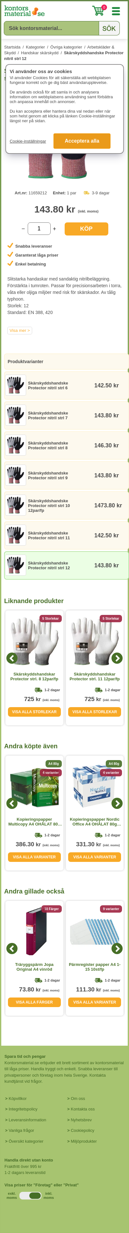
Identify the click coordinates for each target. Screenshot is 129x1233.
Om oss (78, 1098)
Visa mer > (20, 330)
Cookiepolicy (82, 1130)
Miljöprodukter (84, 1141)
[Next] (117, 658)
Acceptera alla (82, 141)
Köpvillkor (17, 1098)
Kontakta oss (83, 1109)
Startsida (12, 47)
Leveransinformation (27, 1119)
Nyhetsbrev (81, 1119)
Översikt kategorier (26, 1141)
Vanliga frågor (21, 1130)
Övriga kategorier (66, 47)
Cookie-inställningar (28, 141)
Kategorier (35, 47)
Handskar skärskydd (40, 52)
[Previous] (12, 658)
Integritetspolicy (23, 1109)
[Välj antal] (39, 228)
